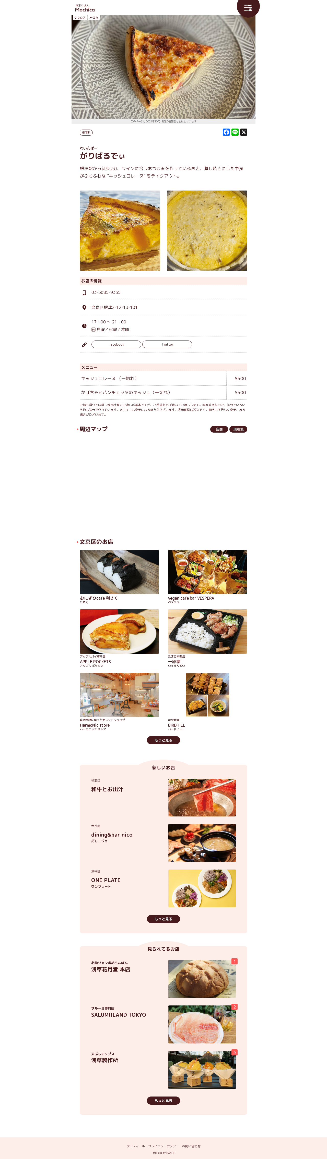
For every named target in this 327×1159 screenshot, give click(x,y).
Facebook (116, 344)
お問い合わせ (191, 1146)
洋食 (95, 18)
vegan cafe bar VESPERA (207, 600)
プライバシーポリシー (163, 1146)
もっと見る (163, 740)
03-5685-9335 (106, 292)
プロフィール (135, 1146)
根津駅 (86, 132)
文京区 (81, 18)
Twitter (167, 344)
